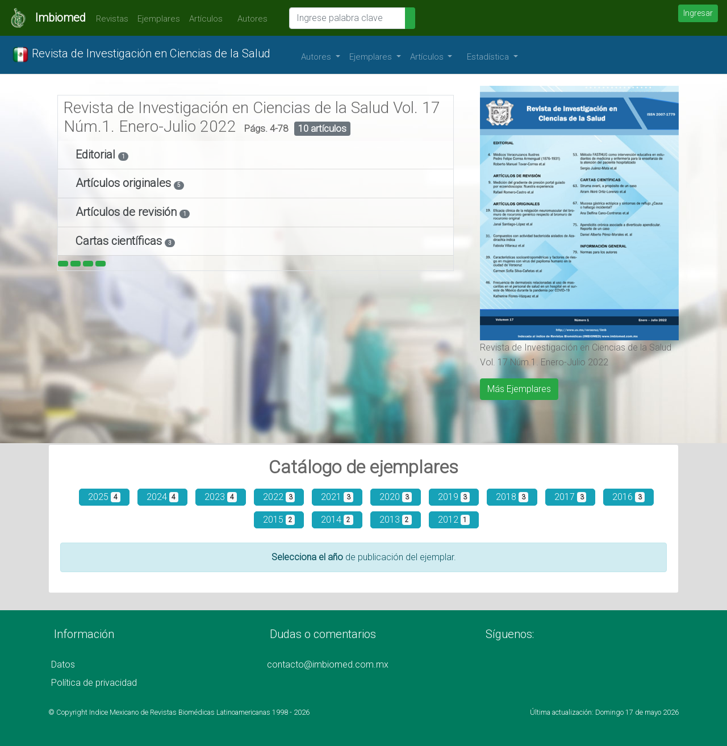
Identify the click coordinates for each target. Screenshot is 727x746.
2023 (220, 496)
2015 (279, 519)
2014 (337, 519)
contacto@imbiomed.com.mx (327, 664)
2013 (395, 519)
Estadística (489, 57)
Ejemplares (158, 19)
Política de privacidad (94, 682)
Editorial (97, 154)
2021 (337, 496)
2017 (570, 496)
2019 (454, 496)
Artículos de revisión (127, 212)
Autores (250, 19)
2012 (454, 519)
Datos (63, 664)
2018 (512, 496)
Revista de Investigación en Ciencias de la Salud (141, 54)
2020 (395, 496)
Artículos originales (125, 183)
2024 (163, 496)
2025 (104, 496)
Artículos (206, 19)
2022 (279, 496)
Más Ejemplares (519, 389)
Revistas (109, 19)
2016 (628, 496)
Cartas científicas (120, 241)
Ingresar (698, 13)
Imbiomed (60, 17)
